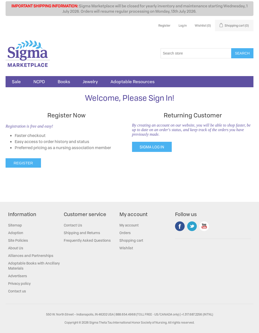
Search (242, 53)
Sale (16, 81)
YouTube (204, 226)
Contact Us (73, 225)
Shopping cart (131, 240)
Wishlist (126, 248)
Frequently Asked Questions (87, 240)
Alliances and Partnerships (30, 255)
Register (164, 25)
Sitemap (15, 225)
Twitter (192, 226)
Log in (183, 25)
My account (129, 225)
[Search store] (196, 53)
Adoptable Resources (133, 81)
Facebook (180, 226)
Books (64, 81)
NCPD (39, 81)
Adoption (15, 232)
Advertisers (17, 275)
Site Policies (18, 240)
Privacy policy (19, 283)
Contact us (17, 291)
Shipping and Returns (82, 232)
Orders (125, 232)
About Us (15, 248)
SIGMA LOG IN (152, 146)
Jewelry (90, 81)
